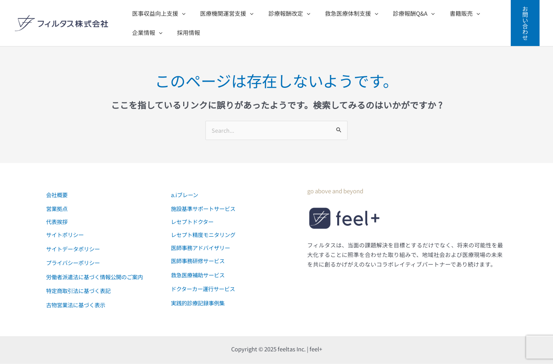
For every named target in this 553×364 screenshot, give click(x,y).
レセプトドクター (194, 222)
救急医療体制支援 (340, 13)
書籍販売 (447, 13)
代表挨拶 (57, 222)
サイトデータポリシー (75, 249)
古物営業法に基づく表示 (77, 305)
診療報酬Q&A (400, 13)
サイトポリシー (66, 235)
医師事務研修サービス (199, 261)
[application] (180, 13)
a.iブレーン (185, 195)
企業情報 (146, 32)
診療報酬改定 (281, 13)
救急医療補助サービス (199, 275)
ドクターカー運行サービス (205, 289)
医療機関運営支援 (222, 13)
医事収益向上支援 (157, 13)
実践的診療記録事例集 (199, 303)
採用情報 (183, 32)
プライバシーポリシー (75, 263)
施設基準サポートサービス (205, 209)
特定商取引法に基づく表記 (80, 291)
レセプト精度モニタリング (205, 235)
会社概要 (57, 195)
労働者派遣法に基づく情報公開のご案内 (98, 277)
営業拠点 (57, 209)
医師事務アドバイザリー (202, 248)
